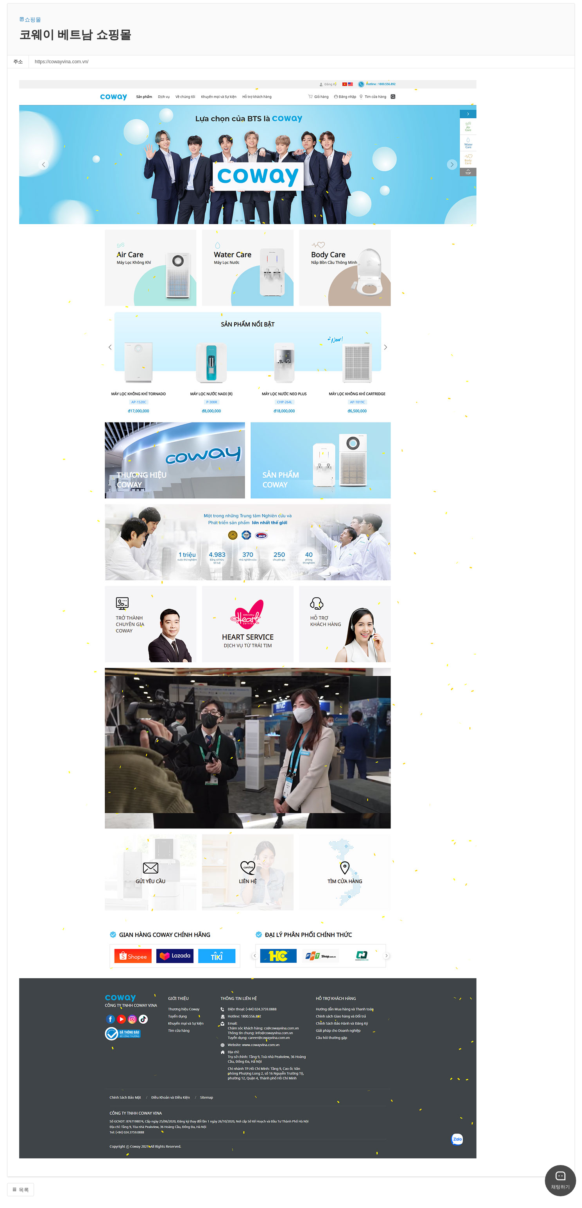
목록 (20, 1190)
